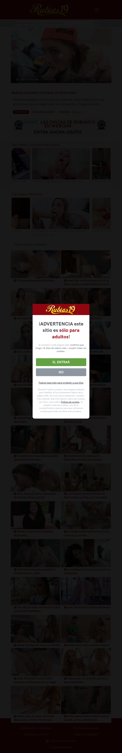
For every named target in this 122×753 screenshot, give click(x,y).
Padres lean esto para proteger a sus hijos (61, 382)
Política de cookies (70, 402)
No (61, 372)
